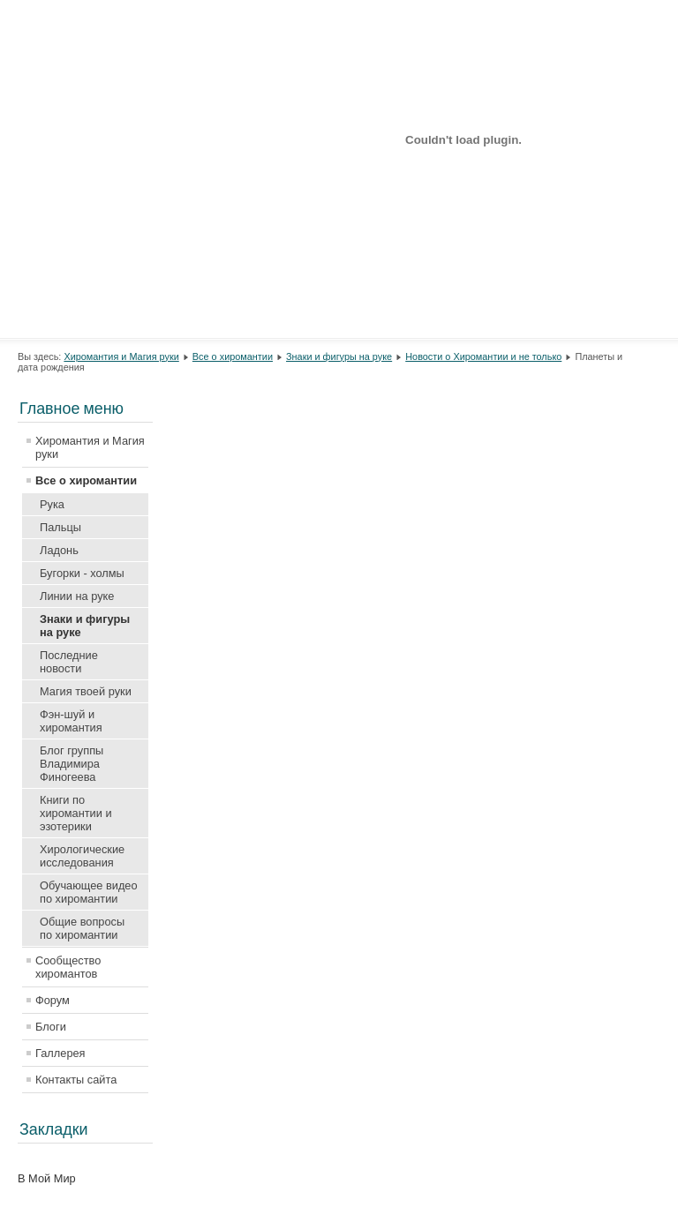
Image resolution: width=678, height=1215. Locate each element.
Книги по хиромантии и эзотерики (76, 813)
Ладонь (59, 550)
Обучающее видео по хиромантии (89, 892)
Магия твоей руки (86, 691)
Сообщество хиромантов (68, 967)
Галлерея (60, 1053)
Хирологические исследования (82, 856)
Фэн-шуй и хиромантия (71, 721)
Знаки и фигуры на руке (339, 356)
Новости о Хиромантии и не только (483, 356)
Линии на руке (77, 596)
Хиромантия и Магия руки (121, 356)
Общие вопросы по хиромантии (82, 928)
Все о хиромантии (232, 356)
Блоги (50, 1026)
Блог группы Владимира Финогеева (71, 764)
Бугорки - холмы (82, 573)
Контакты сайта (76, 1079)
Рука (52, 504)
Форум (52, 1000)
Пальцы (60, 527)
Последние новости (69, 662)
